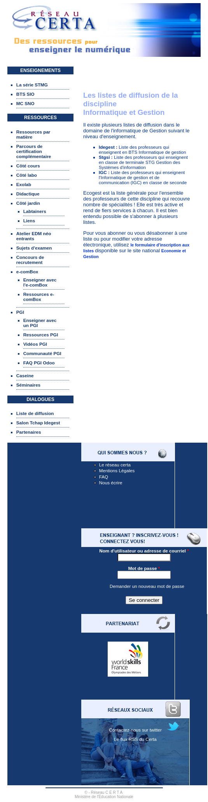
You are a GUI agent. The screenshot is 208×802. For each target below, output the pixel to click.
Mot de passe (144, 568)
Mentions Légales (117, 470)
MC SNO (25, 103)
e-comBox (27, 271)
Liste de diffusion (35, 413)
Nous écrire (110, 482)
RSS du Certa (143, 739)
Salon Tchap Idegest (38, 422)
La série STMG (32, 84)
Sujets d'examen (34, 247)
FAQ (103, 476)
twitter (156, 729)
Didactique (28, 193)
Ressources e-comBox (38, 297)
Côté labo (26, 175)
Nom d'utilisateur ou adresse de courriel (144, 550)
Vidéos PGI (35, 343)
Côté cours (28, 165)
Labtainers (34, 211)
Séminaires (28, 384)
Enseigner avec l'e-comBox (40, 282)
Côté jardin (28, 203)
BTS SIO (25, 94)
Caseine (25, 375)
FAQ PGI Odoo (39, 362)
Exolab (23, 184)
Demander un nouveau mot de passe (147, 586)
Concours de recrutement (30, 260)
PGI (20, 312)
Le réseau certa (115, 464)
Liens (29, 220)
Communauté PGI (42, 353)
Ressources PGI (40, 334)
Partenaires (28, 431)
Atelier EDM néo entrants (33, 236)
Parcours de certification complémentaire (33, 151)
